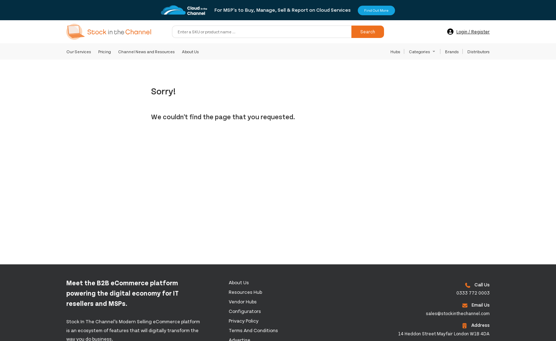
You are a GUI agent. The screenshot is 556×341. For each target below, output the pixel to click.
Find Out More (376, 10)
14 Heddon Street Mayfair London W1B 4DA (444, 333)
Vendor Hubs (243, 301)
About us (239, 282)
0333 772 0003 (473, 293)
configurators (245, 311)
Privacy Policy (243, 321)
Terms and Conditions (253, 330)
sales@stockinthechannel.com (458, 313)
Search (367, 31)
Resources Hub (245, 292)
